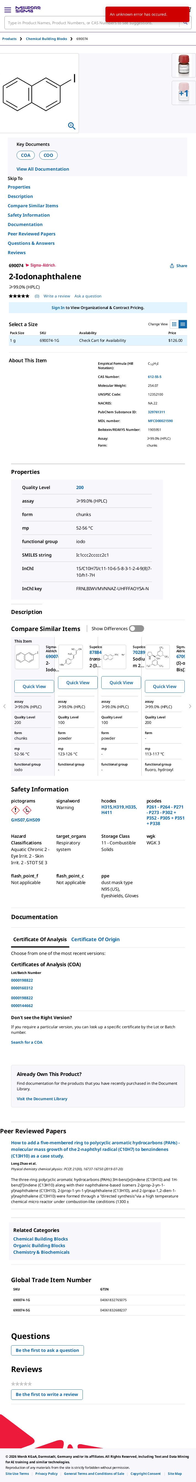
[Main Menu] (7, 9)
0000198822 (22, 980)
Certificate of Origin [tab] (95, 939)
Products (9, 38)
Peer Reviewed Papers (31, 234)
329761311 (156, 412)
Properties (19, 187)
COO (49, 155)
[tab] (14, 38)
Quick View (34, 686)
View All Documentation (43, 169)
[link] (17, 1473)
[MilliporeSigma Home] (28, 9)
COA (25, 155)
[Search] (185, 22)
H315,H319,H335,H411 (119, 809)
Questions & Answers (31, 243)
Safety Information (29, 215)
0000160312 (22, 987)
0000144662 (22, 1005)
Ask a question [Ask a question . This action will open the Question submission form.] (88, 296)
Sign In (58, 307)
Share (178, 265)
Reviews (17, 252)
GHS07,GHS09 (25, 820)
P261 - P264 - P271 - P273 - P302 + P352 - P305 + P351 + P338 (166, 815)
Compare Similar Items (33, 206)
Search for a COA (27, 1042)
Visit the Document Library (42, 1098)
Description (20, 196)
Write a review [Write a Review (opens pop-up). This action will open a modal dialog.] (57, 296)
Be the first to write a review (49, 1395)
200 (80, 487)
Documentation (25, 224)
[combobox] (98, 22)
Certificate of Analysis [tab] (40, 939)
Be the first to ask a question (47, 1350)
